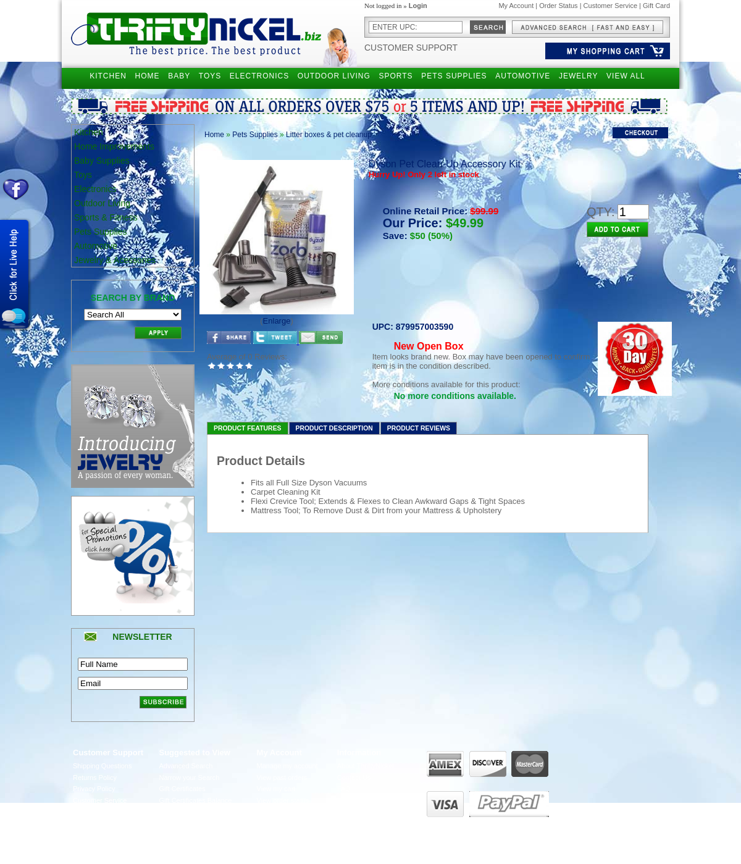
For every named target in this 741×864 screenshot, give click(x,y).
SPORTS (395, 76)
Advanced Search (186, 766)
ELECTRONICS (259, 76)
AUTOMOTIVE (522, 76)
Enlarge (277, 320)
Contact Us (354, 777)
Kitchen (88, 132)
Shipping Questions (102, 766)
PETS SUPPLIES (454, 76)
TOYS (210, 76)
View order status (283, 800)
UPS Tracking (277, 823)
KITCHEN (108, 76)
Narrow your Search (189, 777)
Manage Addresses (286, 812)
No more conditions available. (455, 396)
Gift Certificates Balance (195, 800)
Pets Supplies (100, 232)
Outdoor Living (102, 203)
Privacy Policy (94, 788)
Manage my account (287, 766)
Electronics (95, 189)
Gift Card (656, 5)
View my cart (276, 788)
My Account (516, 5)
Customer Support (411, 47)
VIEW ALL (625, 76)
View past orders (282, 777)
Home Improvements (114, 146)
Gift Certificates (182, 788)
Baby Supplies (102, 161)
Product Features (248, 428)
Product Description (334, 428)
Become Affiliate (183, 823)
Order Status (558, 5)
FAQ (344, 788)
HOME (147, 76)
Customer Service (610, 5)
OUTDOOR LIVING (334, 76)
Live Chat (351, 800)
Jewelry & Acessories (115, 260)
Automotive (95, 246)
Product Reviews (418, 428)
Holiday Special (182, 812)
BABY (179, 76)
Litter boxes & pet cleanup (329, 134)
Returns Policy (95, 777)
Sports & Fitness (106, 217)
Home (214, 134)
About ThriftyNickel (365, 766)
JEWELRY (578, 76)
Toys (83, 175)
